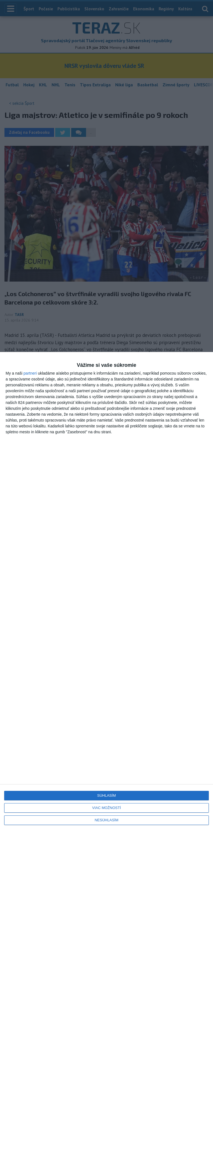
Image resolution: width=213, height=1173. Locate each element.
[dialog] (106, 762)
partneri (30, 373)
